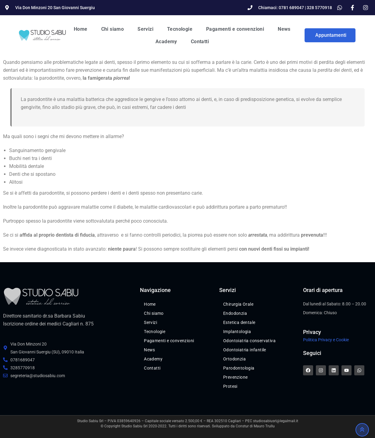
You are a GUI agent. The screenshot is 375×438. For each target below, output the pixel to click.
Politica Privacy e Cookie (326, 339)
